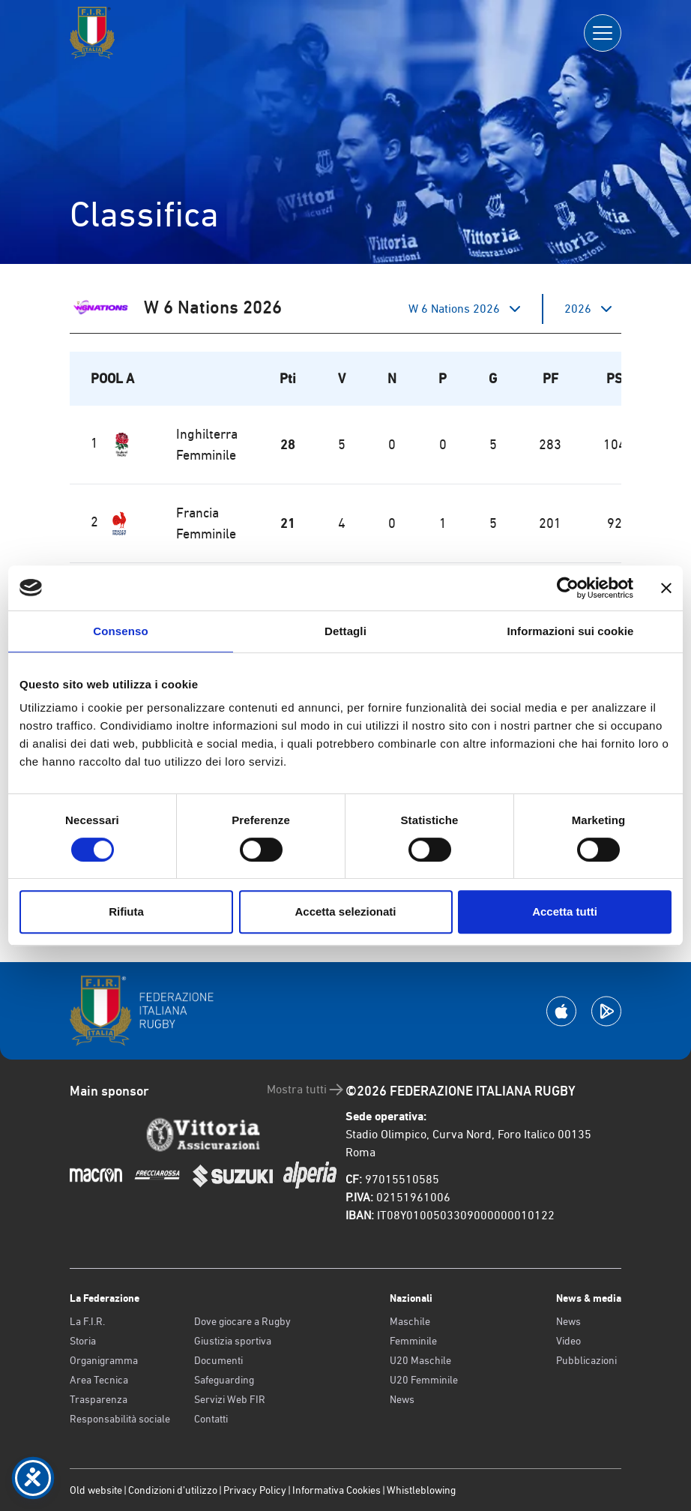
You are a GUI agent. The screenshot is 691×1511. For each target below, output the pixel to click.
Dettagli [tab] (345, 631)
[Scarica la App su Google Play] (606, 1011)
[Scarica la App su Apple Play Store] (561, 1011)
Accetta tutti (564, 911)
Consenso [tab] (120, 631)
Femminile (413, 1341)
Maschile (410, 1321)
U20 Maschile (420, 1360)
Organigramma (104, 1360)
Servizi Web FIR (229, 1399)
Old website (96, 1490)
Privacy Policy (254, 1490)
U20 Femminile (424, 1380)
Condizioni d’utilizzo (172, 1490)
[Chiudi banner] (666, 588)
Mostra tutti (306, 1090)
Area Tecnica (99, 1380)
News (402, 1399)
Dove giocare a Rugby (242, 1321)
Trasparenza (98, 1399)
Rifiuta (126, 911)
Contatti (211, 1419)
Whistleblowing (421, 1490)
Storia (83, 1341)
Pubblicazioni (586, 1360)
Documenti (218, 1360)
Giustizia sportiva (232, 1341)
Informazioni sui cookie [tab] (570, 631)
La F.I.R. (87, 1321)
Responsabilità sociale (120, 1419)
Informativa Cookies (336, 1490)
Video (568, 1341)
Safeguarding (224, 1380)
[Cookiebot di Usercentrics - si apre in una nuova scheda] (567, 588)
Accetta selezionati (345, 911)
